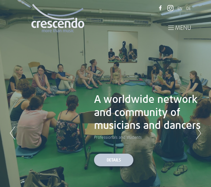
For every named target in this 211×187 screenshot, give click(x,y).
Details (114, 160)
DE (188, 9)
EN (179, 9)
